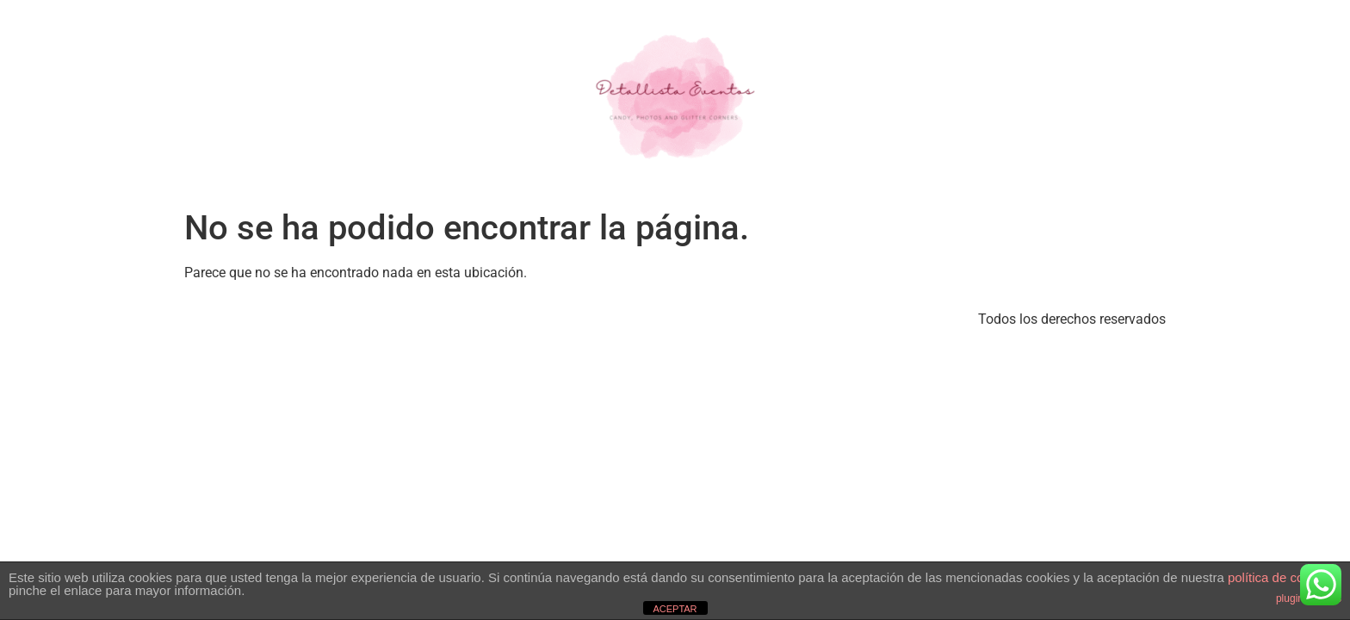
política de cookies (1281, 577)
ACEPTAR (675, 609)
